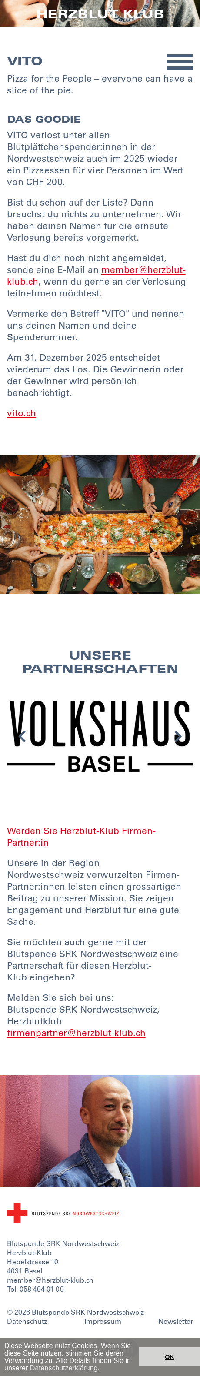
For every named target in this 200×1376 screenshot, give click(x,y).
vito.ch (21, 413)
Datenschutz (27, 1321)
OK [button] (169, 1356)
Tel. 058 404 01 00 (35, 1289)
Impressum (102, 1321)
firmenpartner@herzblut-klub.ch (76, 1032)
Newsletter (175, 1321)
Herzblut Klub (100, 14)
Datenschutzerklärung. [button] (65, 1368)
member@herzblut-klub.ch (50, 1280)
